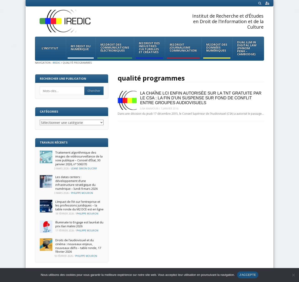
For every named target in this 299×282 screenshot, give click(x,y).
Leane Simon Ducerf (84, 168)
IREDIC (56, 62)
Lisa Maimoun (149, 108)
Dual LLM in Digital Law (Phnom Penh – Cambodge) (246, 48)
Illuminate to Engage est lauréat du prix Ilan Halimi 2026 (79, 224)
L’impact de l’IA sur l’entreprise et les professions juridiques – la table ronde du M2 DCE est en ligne (79, 206)
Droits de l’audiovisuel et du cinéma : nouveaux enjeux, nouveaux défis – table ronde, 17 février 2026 (78, 246)
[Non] (293, 275)
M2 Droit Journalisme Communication (183, 47)
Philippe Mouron (82, 193)
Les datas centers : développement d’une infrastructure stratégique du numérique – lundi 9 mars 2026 (76, 183)
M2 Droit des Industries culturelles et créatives (149, 47)
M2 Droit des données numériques (216, 47)
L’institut (50, 48)
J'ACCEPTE (247, 275)
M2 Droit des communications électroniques (114, 47)
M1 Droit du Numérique (81, 47)
